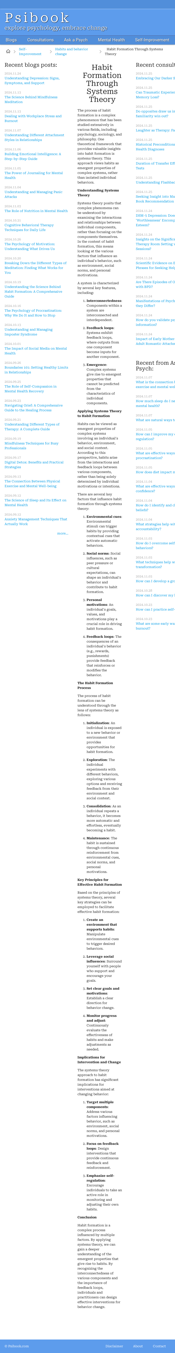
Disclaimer (114, 1346)
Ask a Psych (76, 40)
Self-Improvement (152, 40)
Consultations (40, 40)
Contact (159, 1346)
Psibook (38, 17)
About (138, 1346)
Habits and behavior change (71, 51)
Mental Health (111, 40)
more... (62, 533)
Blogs (11, 40)
